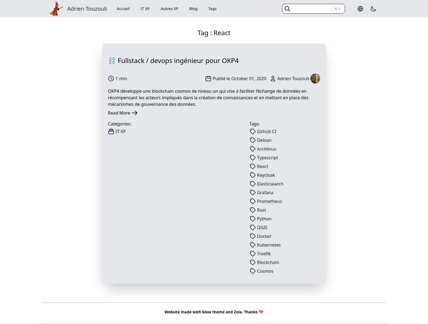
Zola (238, 311)
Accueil (123, 8)
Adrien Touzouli (87, 8)
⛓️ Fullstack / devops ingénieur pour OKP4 (173, 60)
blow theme (213, 311)
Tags (212, 8)
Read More (123, 113)
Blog (193, 8)
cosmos (183, 91)
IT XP (145, 8)
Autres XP (170, 8)
